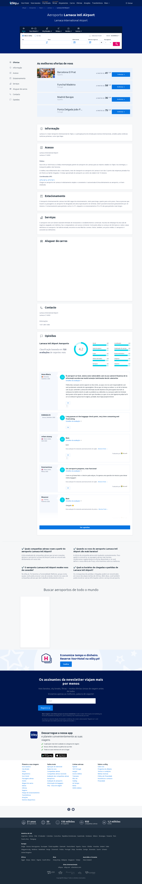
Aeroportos (51, 778)
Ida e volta (28, 36)
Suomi (99, 849)
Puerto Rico (25, 839)
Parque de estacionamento (31, 793)
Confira (66, 664)
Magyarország (25, 849)
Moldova (34, 849)
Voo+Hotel (25, 3)
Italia (107, 846)
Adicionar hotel (96, 36)
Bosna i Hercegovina (33, 846)
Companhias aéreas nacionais (56, 774)
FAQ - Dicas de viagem (54, 786)
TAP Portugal (76, 769)
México (95, 836)
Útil (68, 403)
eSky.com (67, 867)
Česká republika (53, 846)
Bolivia (31, 836)
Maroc (33, 860)
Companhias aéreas (53, 771)
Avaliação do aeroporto (54, 781)
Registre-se (45, 708)
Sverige (85, 849)
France (84, 846)
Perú (114, 836)
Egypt (23, 860)
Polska (61, 849)
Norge (48, 849)
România (79, 849)
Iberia (74, 786)
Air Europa (75, 783)
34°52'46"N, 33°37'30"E (47, 180)
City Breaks (46, 3)
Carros (72, 3)
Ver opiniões (85, 527)
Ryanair (74, 767)
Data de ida (76, 39)
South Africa (46, 860)
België (23, 846)
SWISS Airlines (77, 788)
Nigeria (39, 860)
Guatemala (80, 836)
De (23, 39)
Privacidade (101, 781)
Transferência (97, 3)
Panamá (109, 836)
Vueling (74, 781)
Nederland (41, 849)
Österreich (54, 849)
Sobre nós (101, 767)
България (44, 846)
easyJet (74, 771)
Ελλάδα (89, 846)
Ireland (102, 846)
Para (49, 39)
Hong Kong (56, 860)
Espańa (78, 846)
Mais (106, 3)
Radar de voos (52, 769)
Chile (35, 836)
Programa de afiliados (105, 769)
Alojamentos (63, 3)
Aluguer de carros (27, 783)
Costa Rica (57, 836)
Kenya (28, 860)
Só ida (39, 36)
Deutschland (71, 846)
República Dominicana (69, 836)
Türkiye (78, 860)
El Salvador (41, 836)
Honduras (89, 836)
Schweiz (104, 849)
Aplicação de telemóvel (54, 767)
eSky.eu (60, 867)
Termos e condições (104, 771)
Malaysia (64, 860)
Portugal (67, 849)
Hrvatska (96, 846)
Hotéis (24, 781)
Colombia (50, 836)
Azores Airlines (77, 774)
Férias (54, 3)
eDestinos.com (76, 867)
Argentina (24, 836)
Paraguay (33, 839)
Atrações (87, 3)
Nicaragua (102, 836)
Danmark (62, 846)
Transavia (75, 776)
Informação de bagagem (55, 783)
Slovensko (92, 849)
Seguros (24, 790)
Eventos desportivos (28, 800)
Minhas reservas (103, 774)
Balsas (24, 786)
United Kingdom (26, 852)
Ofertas (79, 3)
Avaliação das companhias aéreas (58, 776)
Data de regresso (93, 39)
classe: (108, 36)
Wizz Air (75, 778)
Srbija (73, 849)
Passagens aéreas (28, 778)
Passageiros (107, 39)
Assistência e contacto (105, 778)
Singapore (71, 860)
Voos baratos (35, 3)
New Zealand (87, 860)
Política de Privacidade (105, 776)
